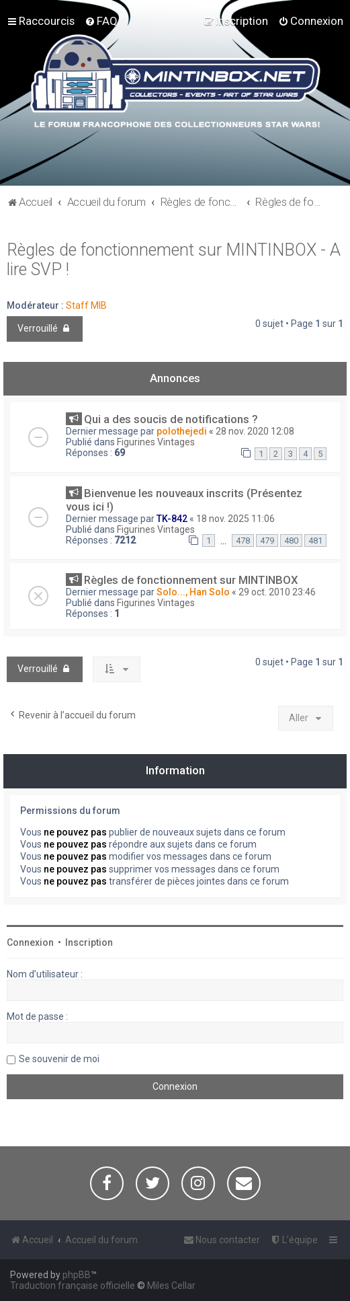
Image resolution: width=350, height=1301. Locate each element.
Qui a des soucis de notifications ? (171, 419)
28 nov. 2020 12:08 (255, 431)
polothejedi (182, 431)
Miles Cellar (171, 1285)
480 (291, 540)
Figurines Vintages (156, 442)
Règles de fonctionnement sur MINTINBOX (191, 580)
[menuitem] (101, 20)
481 (315, 540)
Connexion (30, 942)
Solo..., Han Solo (193, 592)
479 (267, 540)
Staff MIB (86, 305)
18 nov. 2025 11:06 (235, 518)
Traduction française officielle (72, 1285)
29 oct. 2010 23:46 (277, 592)
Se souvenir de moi (59, 1058)
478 (243, 540)
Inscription (89, 942)
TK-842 (172, 518)
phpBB (76, 1274)
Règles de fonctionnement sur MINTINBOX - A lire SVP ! (174, 259)
